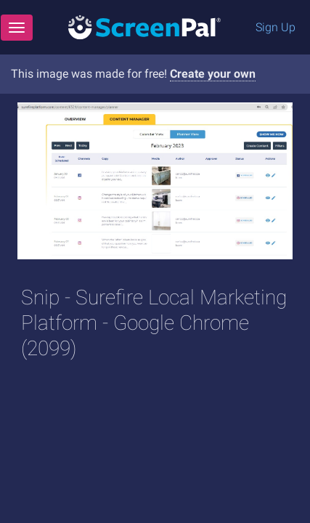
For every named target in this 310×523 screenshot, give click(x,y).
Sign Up (275, 27)
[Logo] (144, 26)
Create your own (213, 74)
